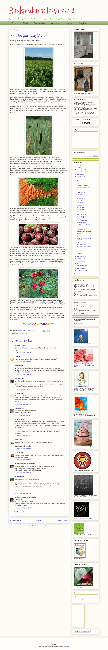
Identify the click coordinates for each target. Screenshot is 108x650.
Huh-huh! (79, 227)
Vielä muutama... (82, 214)
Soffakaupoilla (81, 198)
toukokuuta (80, 261)
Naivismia (79, 200)
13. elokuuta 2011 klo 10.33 (23, 448)
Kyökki (79, 183)
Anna (16, 452)
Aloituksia (80, 253)
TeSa (16, 408)
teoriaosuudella (20, 89)
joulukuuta (80, 169)
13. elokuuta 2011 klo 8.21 (23, 404)
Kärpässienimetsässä (83, 187)
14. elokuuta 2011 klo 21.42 (23, 493)
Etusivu (14, 23)
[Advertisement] (83, 615)
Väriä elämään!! (81, 222)
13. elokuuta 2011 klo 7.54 (23, 361)
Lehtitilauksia (81, 244)
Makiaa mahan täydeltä (84, 246)
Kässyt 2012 (83, 23)
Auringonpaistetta (82, 220)
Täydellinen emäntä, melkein (83, 195)
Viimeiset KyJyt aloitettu (84, 231)
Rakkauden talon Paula (22, 463)
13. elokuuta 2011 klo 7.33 (23, 352)
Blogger (66, 646)
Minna (17, 378)
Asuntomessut (81, 229)
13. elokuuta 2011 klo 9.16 (23, 436)
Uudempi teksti (15, 521)
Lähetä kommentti (18, 512)
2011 (77, 167)
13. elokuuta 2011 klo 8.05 (23, 374)
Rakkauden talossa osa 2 (42, 10)
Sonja (16, 419)
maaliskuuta (81, 265)
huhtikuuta (80, 263)
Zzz (16, 356)
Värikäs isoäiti (81, 190)
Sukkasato (80, 202)
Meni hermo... (81, 181)
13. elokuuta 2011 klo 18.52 (23, 459)
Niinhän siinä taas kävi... (84, 224)
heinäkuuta (80, 256)
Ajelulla (79, 236)
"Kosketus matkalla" (83, 185)
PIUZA (17, 476)
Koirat (25, 23)
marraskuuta (81, 172)
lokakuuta (80, 174)
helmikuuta (80, 268)
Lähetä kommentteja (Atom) (40, 526)
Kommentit (79, 600)
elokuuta (79, 179)
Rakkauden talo (39, 23)
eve (16, 440)
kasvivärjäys (21, 333)
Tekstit (77, 597)
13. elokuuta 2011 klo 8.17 (23, 389)
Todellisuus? (80, 233)
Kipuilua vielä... (81, 207)
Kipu (78, 212)
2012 (77, 165)
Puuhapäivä (80, 205)
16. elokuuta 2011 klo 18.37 (23, 508)
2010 (77, 273)
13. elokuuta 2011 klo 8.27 (23, 415)
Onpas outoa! (81, 242)
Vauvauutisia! (81, 209)
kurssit (28, 333)
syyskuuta (80, 176)
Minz (16, 365)
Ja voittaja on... (81, 251)
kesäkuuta (80, 258)
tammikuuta (81, 270)
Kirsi (16, 393)
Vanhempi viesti (61, 521)
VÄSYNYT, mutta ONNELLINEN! (81, 217)
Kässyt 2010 (55, 23)
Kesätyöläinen (81, 249)
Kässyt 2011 (69, 23)
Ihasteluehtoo (81, 192)
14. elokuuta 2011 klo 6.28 (23, 472)
